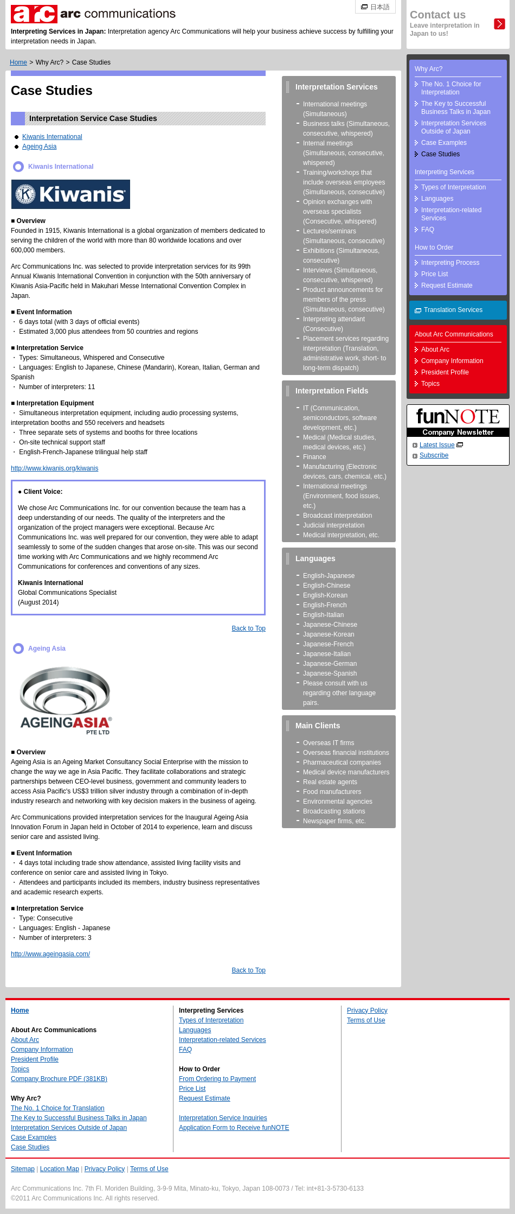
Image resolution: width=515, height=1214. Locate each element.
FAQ (427, 229)
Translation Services (453, 310)
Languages (437, 198)
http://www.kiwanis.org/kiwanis (54, 468)
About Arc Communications (454, 334)
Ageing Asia (39, 146)
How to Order (434, 247)
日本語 (380, 7)
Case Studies (440, 154)
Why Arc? (49, 62)
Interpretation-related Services (451, 214)
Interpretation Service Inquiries (223, 1118)
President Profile (445, 372)
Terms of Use (366, 1020)
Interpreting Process (450, 262)
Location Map (59, 1169)
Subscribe (434, 455)
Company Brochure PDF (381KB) (59, 1079)
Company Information (452, 361)
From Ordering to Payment (217, 1079)
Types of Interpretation (453, 187)
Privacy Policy (367, 1010)
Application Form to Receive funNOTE (234, 1128)
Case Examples (444, 143)
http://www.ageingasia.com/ (50, 954)
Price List (434, 274)
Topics (430, 383)
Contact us (445, 23)
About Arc (435, 349)
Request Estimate (447, 285)
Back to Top (249, 628)
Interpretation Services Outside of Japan (453, 127)
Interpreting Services (444, 172)
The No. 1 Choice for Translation (58, 1108)
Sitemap (23, 1169)
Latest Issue (437, 445)
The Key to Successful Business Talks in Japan (456, 108)
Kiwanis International (52, 137)
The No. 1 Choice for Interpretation (451, 88)
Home (18, 62)
